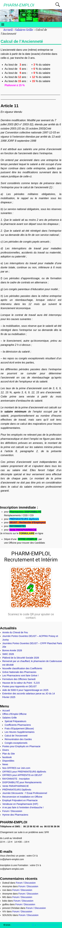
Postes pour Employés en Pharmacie (21, 746)
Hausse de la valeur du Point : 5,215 (21, 682)
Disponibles (8, 760)
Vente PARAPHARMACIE (23, 529)
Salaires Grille (24, 29)
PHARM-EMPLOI (18, 5)
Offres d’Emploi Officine (14, 714)
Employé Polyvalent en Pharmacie (20, 800)
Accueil (8, 29)
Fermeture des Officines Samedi (19, 679)
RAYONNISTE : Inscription (16, 778)
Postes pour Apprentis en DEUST (19, 686)
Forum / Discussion (12, 811)
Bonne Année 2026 (12, 650)
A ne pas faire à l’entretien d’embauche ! (23, 807)
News (5, 764)
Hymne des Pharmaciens (15, 814)
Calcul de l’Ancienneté (16, 735)
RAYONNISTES (17, 526)
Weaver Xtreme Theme (47, 925)
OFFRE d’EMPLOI (27, 539)
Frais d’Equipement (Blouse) (19, 728)
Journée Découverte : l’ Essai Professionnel (24, 793)
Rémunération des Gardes (18, 739)
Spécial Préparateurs (15, 721)
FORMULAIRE (26, 533)
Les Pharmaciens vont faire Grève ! (20, 675)
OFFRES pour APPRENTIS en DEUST (22, 775)
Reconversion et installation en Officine (22, 796)
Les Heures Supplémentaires (20, 732)
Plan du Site (8, 753)
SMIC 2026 (8, 654)
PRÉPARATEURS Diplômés (16, 789)
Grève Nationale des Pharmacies (19, 672)
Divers (5, 750)
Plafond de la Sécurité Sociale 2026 (20, 657)
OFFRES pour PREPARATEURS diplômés (24, 771)
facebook (7, 757)
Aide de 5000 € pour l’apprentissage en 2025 (25, 690)
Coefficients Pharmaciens (18, 725)
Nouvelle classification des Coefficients (22, 668)
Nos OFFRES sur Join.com (16, 768)
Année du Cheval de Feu (15, 632)
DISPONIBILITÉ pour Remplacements (21, 782)
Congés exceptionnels (16, 743)
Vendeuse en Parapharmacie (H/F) (20, 804)
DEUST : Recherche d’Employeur (27, 522)
